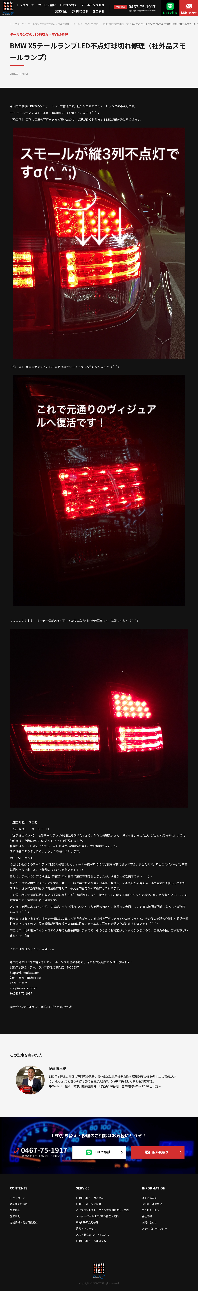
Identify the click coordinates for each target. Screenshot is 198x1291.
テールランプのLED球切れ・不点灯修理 (48, 24)
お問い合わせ (189, 12)
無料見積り (160, 1152)
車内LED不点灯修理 (87, 1222)
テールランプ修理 (92, 5)
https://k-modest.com (25, 972)
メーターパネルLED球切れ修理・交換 (97, 1216)
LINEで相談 (170, 12)
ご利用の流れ (79, 11)
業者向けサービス (86, 1228)
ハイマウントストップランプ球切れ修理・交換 (102, 1210)
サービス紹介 (47, 5)
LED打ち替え (68, 5)
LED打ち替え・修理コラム (91, 1241)
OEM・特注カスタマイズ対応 (92, 1234)
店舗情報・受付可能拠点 (24, 1222)
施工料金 (61, 11)
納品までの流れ (19, 1204)
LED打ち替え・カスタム (90, 1198)
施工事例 (98, 11)
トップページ (25, 5)
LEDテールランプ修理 (88, 1204)
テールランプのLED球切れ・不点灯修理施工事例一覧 (101, 24)
